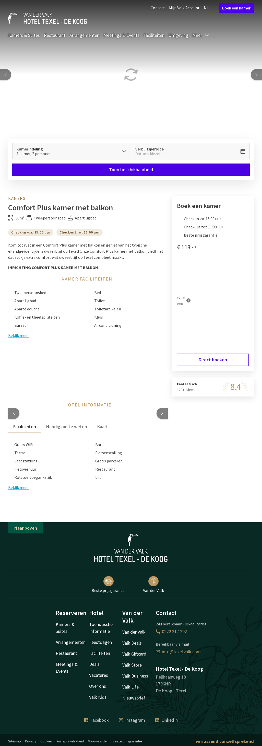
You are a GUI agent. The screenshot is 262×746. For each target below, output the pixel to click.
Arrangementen (84, 35)
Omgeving (178, 35)
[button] (13, 413)
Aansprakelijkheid (70, 741)
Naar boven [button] (25, 528)
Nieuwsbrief (133, 698)
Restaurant (54, 35)
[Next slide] (256, 74)
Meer (200, 35)
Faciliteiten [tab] (24, 426)
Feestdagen (100, 642)
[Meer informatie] (188, 300)
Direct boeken (213, 360)
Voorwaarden (98, 741)
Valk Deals (132, 643)
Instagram (132, 720)
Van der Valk (153, 584)
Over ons (97, 686)
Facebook (96, 720)
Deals (94, 664)
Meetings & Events (121, 35)
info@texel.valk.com (178, 652)
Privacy (30, 741)
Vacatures (98, 675)
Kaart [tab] (102, 426)
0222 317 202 (171, 631)
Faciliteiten (154, 35)
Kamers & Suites (24, 35)
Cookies (46, 741)
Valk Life (130, 687)
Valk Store (132, 665)
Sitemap (14, 741)
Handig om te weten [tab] (66, 426)
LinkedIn (166, 720)
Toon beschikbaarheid (131, 169)
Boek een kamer (236, 7)
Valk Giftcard (134, 654)
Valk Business (135, 676)
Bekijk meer (18, 487)
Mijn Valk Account (184, 7)
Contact (158, 7)
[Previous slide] (5, 74)
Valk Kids (97, 697)
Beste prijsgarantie (108, 584)
